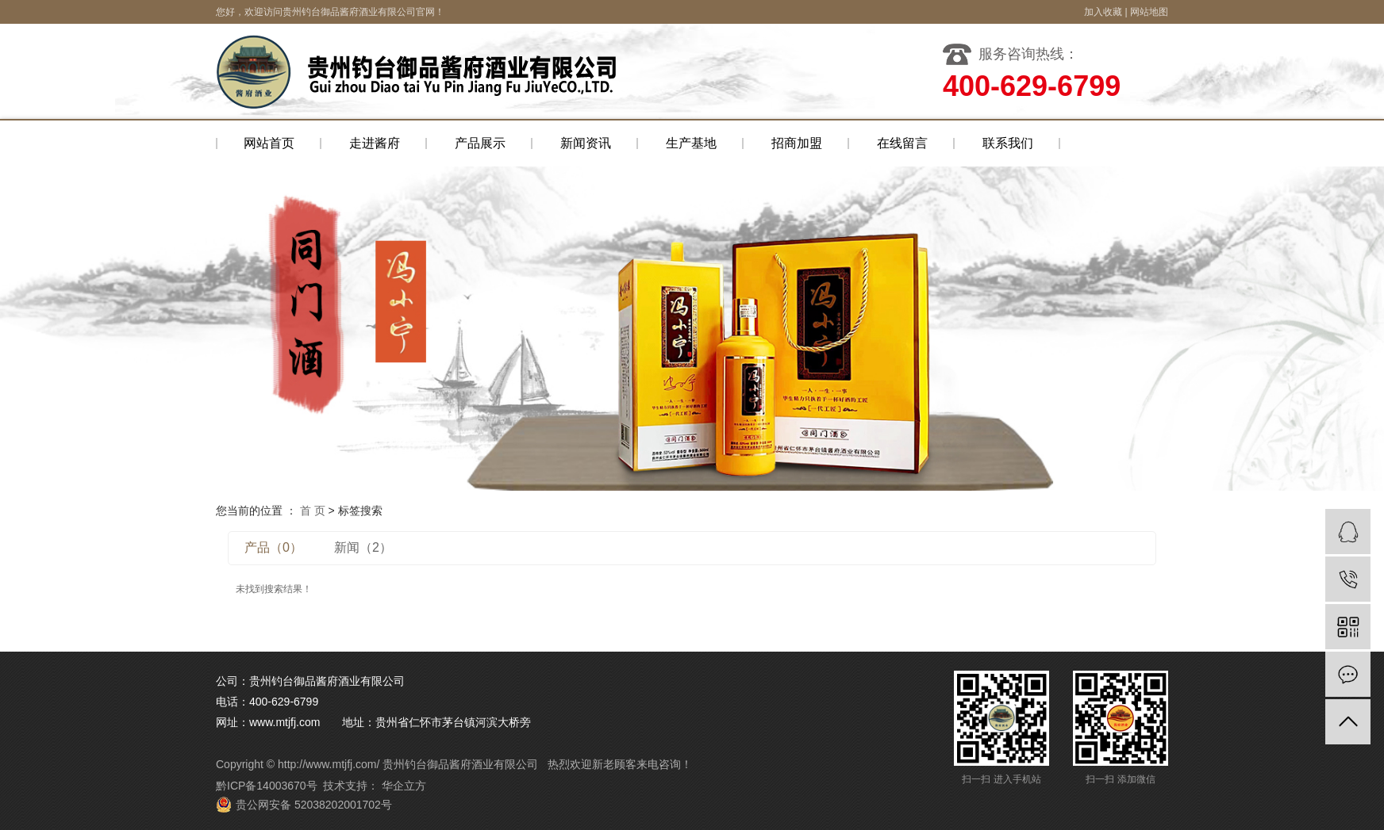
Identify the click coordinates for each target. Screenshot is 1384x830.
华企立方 (402, 785)
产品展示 (480, 143)
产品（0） (273, 547)
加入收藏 (1103, 11)
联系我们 (1007, 143)
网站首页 (269, 143)
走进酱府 (374, 143)
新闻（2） (363, 547)
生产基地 (691, 143)
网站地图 (1149, 11)
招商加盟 (796, 143)
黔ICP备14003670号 (266, 785)
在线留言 (902, 143)
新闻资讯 (585, 143)
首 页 (312, 510)
